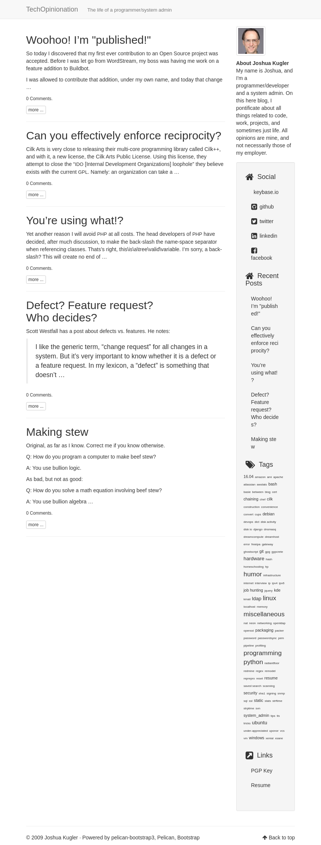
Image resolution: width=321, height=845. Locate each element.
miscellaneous (264, 614)
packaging (264, 630)
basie (247, 492)
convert (248, 514)
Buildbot (78, 68)
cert (274, 492)
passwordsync (267, 638)
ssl (251, 701)
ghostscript (251, 551)
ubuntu (259, 722)
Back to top (282, 838)
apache (278, 477)
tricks (247, 723)
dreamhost (272, 537)
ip (269, 583)
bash (272, 484)
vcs (282, 731)
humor (253, 574)
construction (252, 507)
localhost (250, 606)
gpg (267, 551)
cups (258, 514)
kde (277, 590)
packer (279, 630)
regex (259, 671)
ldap (256, 598)
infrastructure (272, 575)
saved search (253, 686)
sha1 (262, 693)
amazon (260, 477)
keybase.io (265, 192)
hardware (254, 558)
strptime (249, 708)
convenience (269, 507)
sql (245, 701)
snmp (281, 693)
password (250, 638)
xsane (279, 738)
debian (268, 514)
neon (252, 623)
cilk (269, 499)
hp (266, 566)
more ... (36, 109)
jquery (269, 590)
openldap (279, 623)
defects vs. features (122, 331)
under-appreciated (256, 731)
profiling (260, 645)
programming (263, 653)
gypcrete (277, 551)
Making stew (57, 432)
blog (268, 492)
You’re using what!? (75, 220)
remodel (270, 671)
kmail (247, 599)
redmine (249, 671)
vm (246, 738)
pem (281, 638)
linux (269, 598)
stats (268, 701)
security (251, 693)
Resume (261, 785)
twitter (262, 221)
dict (257, 522)
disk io (248, 529)
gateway (267, 544)
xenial (270, 738)
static (258, 700)
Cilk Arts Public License (123, 157)
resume (271, 678)
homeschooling (254, 566)
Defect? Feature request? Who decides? (89, 311)
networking (264, 623)
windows (256, 737)
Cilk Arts (35, 149)
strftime (277, 701)
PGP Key (261, 771)
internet (249, 583)
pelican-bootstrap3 (132, 838)
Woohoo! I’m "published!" (88, 40)
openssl (249, 630)
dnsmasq (270, 529)
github (262, 207)
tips (273, 716)
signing (271, 693)
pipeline (249, 645)
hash (269, 559)
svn (258, 708)
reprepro (249, 678)
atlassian (250, 484)
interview (261, 583)
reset (259, 678)
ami (269, 477)
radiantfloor (271, 663)
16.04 (249, 476)
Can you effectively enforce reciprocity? (123, 135)
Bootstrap (188, 838)
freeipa (255, 544)
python (253, 662)
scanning (269, 686)
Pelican (165, 838)
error (247, 544)
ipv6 (281, 583)
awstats (262, 484)
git (261, 551)
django (257, 529)
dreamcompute (254, 537)
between (258, 492)
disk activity (268, 522)
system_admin (256, 715)
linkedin (264, 236)
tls (278, 716)
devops (248, 522)
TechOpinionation (99, 9)
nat (246, 623)
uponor (273, 731)
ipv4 (275, 583)
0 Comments (38, 98)
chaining (251, 499)
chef (262, 499)
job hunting (253, 590)
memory (262, 606)
